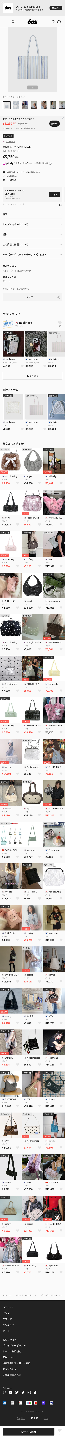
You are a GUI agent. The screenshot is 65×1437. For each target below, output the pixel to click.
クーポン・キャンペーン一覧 (13, 204)
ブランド (7, 1319)
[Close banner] (3, 3)
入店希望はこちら (12, 1375)
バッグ (6, 270)
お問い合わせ (9, 288)
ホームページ (8, 1295)
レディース (8, 1307)
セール (6, 1331)
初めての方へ (9, 1339)
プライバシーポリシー (14, 1345)
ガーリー (7, 281)
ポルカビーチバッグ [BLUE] (51, 1295)
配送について (23, 288)
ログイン (24, 172)
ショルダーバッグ (23, 270)
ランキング (8, 1325)
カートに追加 (28, 1432)
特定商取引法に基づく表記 (16, 1363)
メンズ (6, 1313)
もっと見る (32, 375)
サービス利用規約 (12, 1351)
